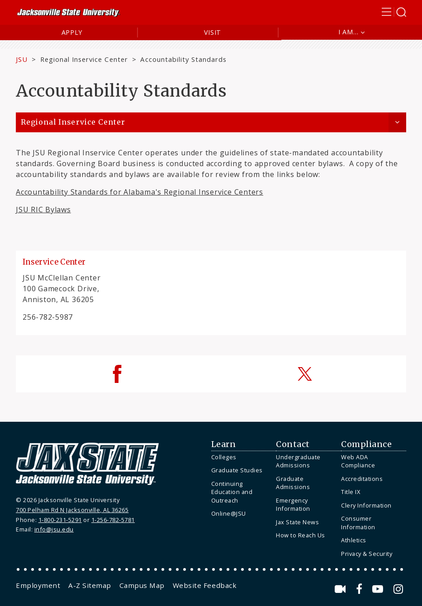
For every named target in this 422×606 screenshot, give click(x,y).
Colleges (224, 457)
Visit (213, 32)
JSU (22, 59)
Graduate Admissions (293, 483)
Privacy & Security (366, 554)
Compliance (366, 444)
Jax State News (297, 522)
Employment (38, 585)
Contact (293, 444)
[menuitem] (241, 457)
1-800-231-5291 (60, 520)
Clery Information (366, 505)
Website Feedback (205, 585)
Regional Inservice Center (84, 59)
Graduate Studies (237, 470)
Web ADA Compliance (358, 461)
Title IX (350, 492)
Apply (72, 32)
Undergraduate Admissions (298, 461)
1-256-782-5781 (113, 520)
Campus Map (142, 585)
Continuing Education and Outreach (232, 492)
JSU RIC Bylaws (43, 209)
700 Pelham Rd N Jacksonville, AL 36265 (72, 510)
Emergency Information (293, 504)
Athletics (353, 540)
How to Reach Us (300, 535)
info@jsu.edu (54, 529)
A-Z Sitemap (89, 585)
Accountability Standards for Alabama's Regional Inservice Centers (139, 192)
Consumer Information (358, 522)
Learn (223, 444)
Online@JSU (228, 513)
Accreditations (362, 479)
